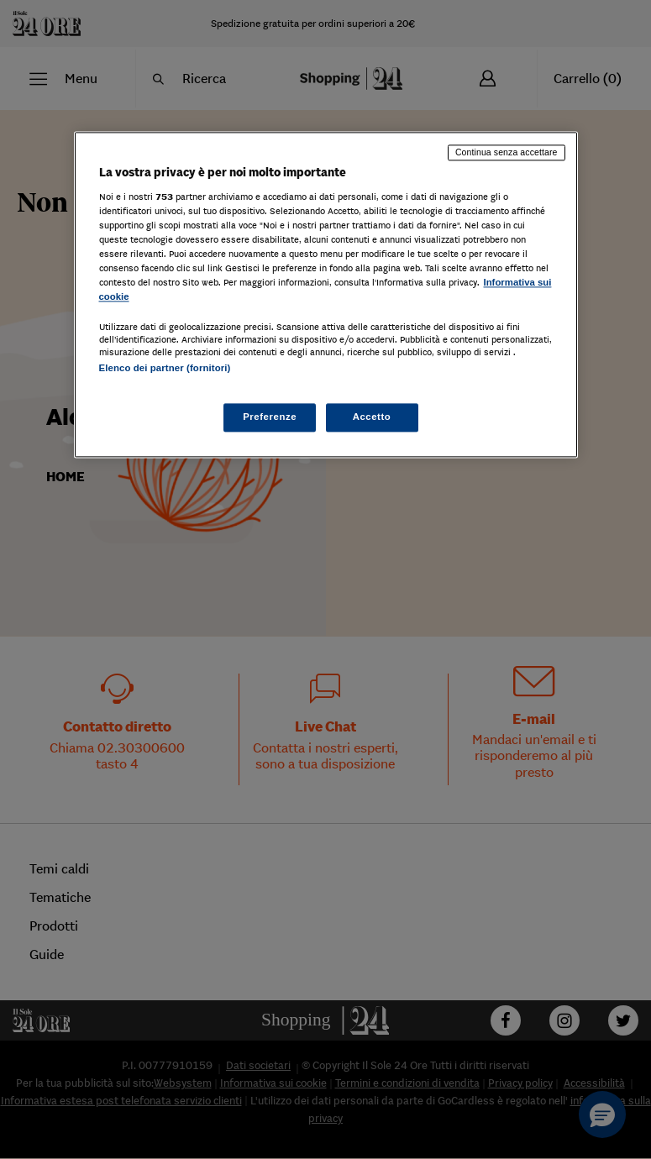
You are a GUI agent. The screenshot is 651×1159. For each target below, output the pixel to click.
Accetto (372, 417)
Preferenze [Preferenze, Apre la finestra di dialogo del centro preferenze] (270, 417)
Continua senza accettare (506, 152)
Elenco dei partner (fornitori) (165, 368)
